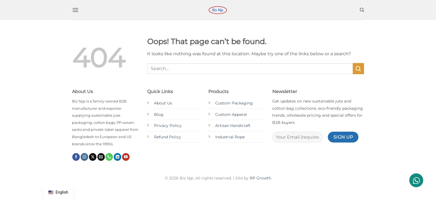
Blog (159, 114)
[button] (75, 10)
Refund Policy (167, 136)
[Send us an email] (101, 157)
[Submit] (358, 68)
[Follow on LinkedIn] (117, 157)
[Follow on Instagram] (84, 157)
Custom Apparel (231, 114)
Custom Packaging (234, 103)
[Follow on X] (92, 157)
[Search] (362, 10)
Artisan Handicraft (233, 125)
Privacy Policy (168, 125)
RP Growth (260, 178)
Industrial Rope (230, 136)
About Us (163, 103)
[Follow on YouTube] (126, 157)
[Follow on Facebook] (76, 157)
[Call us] (109, 157)
